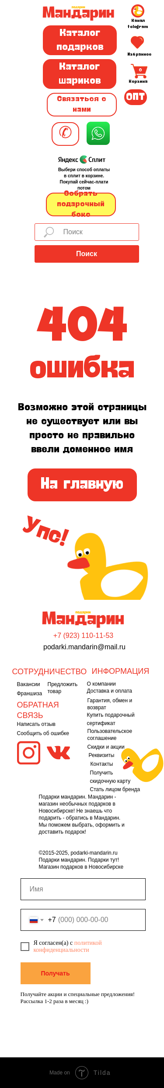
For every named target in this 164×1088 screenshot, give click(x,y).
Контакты (102, 764)
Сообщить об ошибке (43, 733)
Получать (55, 973)
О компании (101, 684)
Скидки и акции (106, 747)
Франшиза (29, 693)
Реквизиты (102, 755)
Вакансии (28, 684)
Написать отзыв (36, 724)
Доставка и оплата (110, 691)
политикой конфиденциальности (68, 946)
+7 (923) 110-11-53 (83, 635)
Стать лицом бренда (115, 789)
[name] (83, 889)
